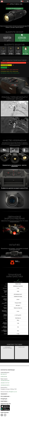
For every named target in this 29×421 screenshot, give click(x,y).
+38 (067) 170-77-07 (5, 382)
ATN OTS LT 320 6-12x (18, 281)
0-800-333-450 (4, 376)
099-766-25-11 (4, 374)
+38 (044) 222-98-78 (5, 385)
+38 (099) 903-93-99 (5, 380)
